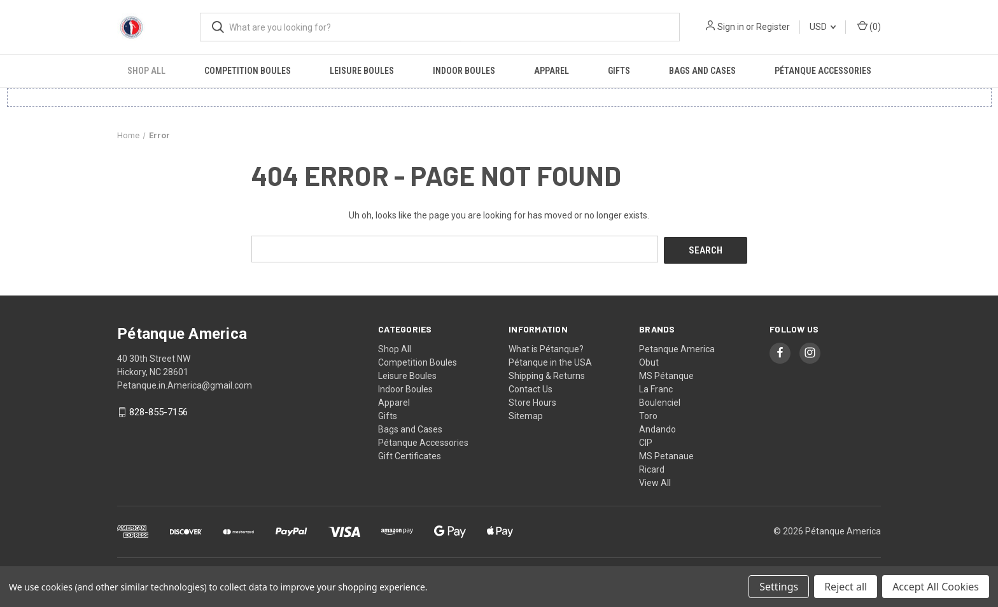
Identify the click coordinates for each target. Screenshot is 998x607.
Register (773, 27)
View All (655, 481)
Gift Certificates (409, 454)
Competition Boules (247, 71)
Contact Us (530, 387)
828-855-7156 (158, 411)
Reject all (845, 587)
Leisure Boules (362, 71)
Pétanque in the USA (550, 360)
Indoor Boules (464, 71)
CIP (645, 441)
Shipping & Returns (547, 374)
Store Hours (532, 401)
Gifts (619, 71)
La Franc (656, 387)
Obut (649, 360)
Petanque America (677, 347)
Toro (648, 414)
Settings (778, 587)
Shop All (146, 71)
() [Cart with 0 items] (869, 26)
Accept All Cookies (935, 587)
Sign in (730, 27)
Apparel (551, 71)
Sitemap (526, 414)
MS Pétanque (666, 374)
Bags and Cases (702, 71)
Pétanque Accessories (823, 71)
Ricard (651, 467)
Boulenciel (659, 401)
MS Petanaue (666, 454)
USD (823, 27)
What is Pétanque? (546, 347)
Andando (657, 427)
